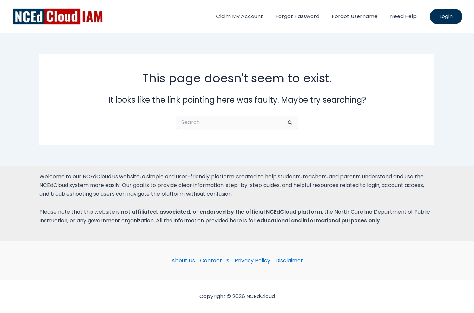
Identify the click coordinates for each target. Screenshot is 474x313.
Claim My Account (246, 16)
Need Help (404, 16)
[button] (446, 16)
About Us (183, 260)
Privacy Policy (252, 260)
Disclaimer (289, 260)
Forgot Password (302, 16)
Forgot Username (358, 16)
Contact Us (214, 260)
